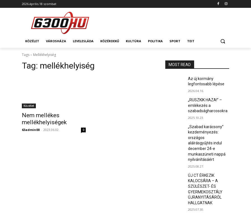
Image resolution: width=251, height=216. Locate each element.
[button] (222, 41)
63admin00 (30, 128)
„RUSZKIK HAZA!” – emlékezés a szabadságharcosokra (205, 102)
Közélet (29, 106)
